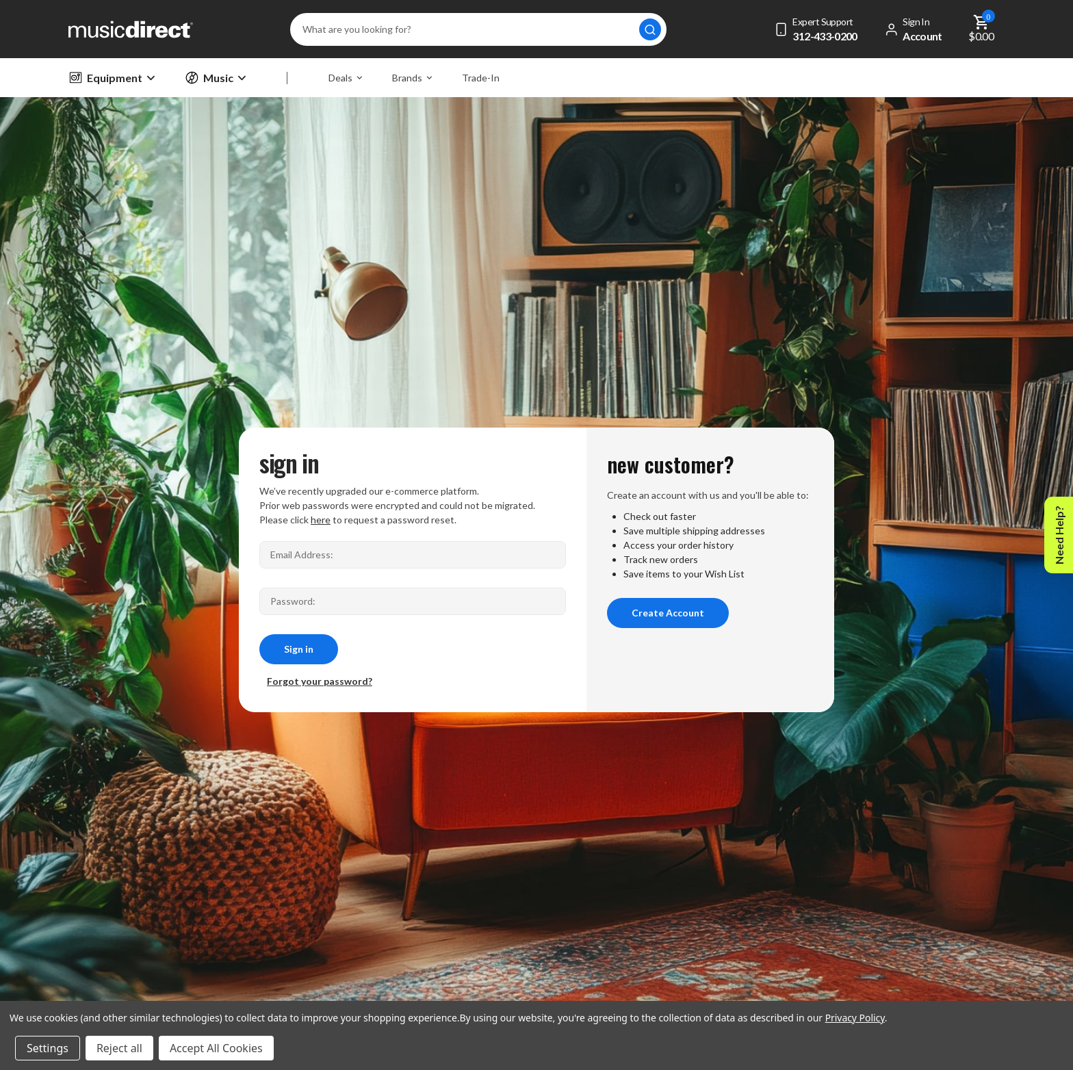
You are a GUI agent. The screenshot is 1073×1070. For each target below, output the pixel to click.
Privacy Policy (855, 1017)
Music (215, 77)
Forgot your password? (319, 681)
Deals (345, 77)
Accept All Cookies (216, 1048)
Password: (292, 601)
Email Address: (301, 554)
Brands (412, 77)
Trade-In (481, 77)
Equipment (111, 77)
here (321, 519)
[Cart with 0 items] (982, 29)
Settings (47, 1048)
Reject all (119, 1048)
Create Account (668, 612)
